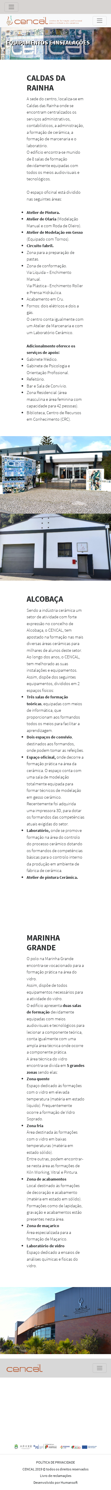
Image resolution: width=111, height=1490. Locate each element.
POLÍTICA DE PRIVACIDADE (55, 1462)
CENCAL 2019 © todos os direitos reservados (55, 1469)
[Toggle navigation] (11, 7)
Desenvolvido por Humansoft (55, 1482)
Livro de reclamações (55, 1475)
